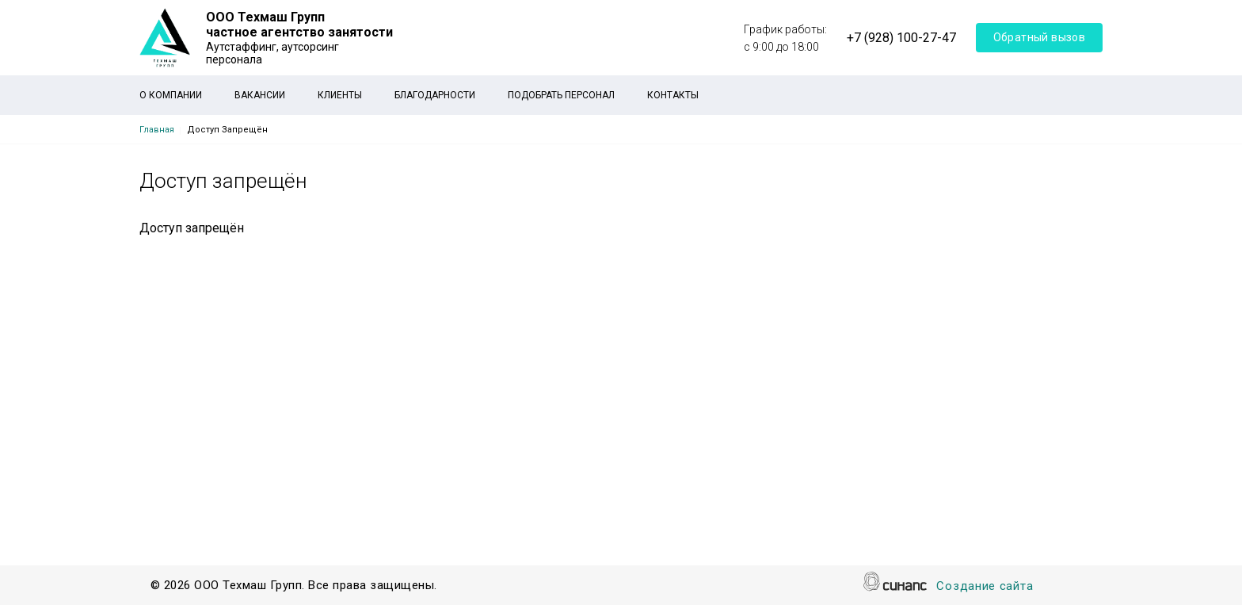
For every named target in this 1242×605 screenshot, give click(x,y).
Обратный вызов (1039, 37)
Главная (156, 129)
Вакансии (259, 95)
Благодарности (434, 95)
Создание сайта (984, 587)
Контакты (673, 95)
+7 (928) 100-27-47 (901, 37)
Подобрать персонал (561, 95)
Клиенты (340, 95)
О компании (170, 95)
